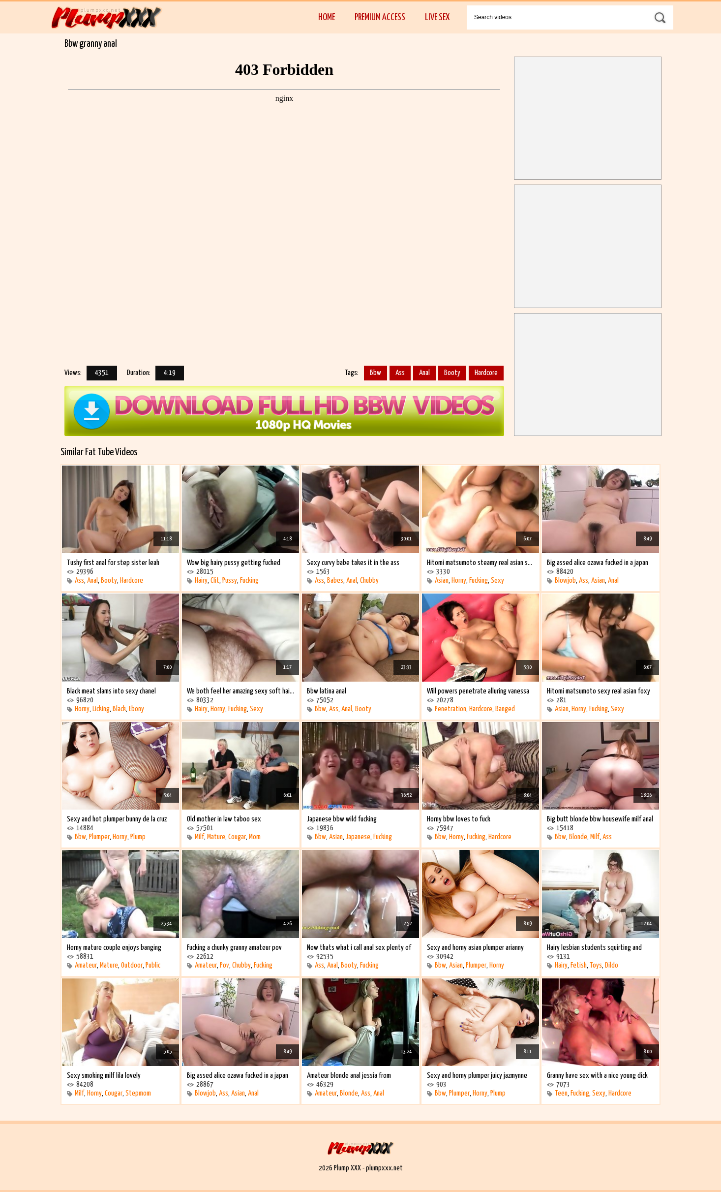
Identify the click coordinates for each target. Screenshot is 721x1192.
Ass (400, 372)
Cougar (237, 837)
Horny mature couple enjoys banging (114, 947)
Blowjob (565, 580)
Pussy (229, 580)
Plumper (99, 837)
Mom (255, 837)
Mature (216, 837)
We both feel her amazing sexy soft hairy (240, 691)
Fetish (579, 965)
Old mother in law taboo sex (224, 819)
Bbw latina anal (326, 691)
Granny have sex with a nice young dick (597, 1075)
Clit (214, 580)
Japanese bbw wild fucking (342, 819)
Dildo (611, 965)
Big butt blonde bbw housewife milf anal (600, 819)
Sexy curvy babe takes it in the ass (353, 562)
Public (153, 965)
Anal (424, 372)
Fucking (249, 580)
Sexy (497, 580)
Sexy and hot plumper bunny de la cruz (117, 819)
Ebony (136, 709)
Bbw (375, 372)
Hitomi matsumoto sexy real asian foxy (598, 691)
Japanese (358, 837)
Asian (442, 580)
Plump (138, 837)
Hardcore (486, 372)
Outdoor (132, 965)
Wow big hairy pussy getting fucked (233, 562)
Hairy (201, 580)
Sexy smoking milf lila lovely (104, 1075)
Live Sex (437, 17)
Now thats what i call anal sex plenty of (359, 947)
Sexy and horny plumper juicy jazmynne (477, 1075)
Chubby (369, 580)
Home (326, 17)
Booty (452, 372)
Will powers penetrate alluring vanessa (478, 691)
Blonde (578, 837)
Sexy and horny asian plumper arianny (475, 947)
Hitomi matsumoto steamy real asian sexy (480, 562)
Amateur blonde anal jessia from (349, 1075)
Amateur (86, 965)
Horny (458, 580)
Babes (335, 580)
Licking (101, 709)
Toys (596, 965)
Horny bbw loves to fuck (458, 819)
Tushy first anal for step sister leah (113, 562)
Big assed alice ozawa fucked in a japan (597, 562)
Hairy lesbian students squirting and (594, 947)
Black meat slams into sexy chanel (111, 691)
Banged (505, 709)
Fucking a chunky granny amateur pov (234, 947)
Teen (561, 1093)
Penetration (450, 709)
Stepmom (138, 1093)
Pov (224, 965)
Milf (199, 837)
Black (119, 709)
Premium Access (380, 17)
